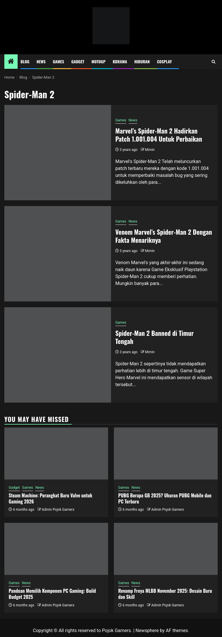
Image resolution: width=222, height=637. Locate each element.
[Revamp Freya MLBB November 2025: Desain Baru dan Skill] (166, 549)
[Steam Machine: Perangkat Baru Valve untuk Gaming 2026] (56, 453)
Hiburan (142, 61)
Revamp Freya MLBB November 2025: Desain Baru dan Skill (165, 593)
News (41, 61)
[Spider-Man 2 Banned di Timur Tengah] (57, 355)
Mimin (150, 150)
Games (58, 61)
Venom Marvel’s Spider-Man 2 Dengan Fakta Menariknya (163, 236)
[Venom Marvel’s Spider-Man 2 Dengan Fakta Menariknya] (57, 253)
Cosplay (164, 61)
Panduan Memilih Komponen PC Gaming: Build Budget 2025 (52, 593)
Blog (25, 61)
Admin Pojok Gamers (58, 510)
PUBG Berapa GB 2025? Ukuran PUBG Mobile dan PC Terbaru (164, 498)
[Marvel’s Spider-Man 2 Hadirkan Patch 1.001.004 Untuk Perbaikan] (57, 152)
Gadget (77, 61)
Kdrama (120, 61)
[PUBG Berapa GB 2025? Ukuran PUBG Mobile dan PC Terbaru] (166, 453)
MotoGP (99, 61)
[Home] (11, 62)
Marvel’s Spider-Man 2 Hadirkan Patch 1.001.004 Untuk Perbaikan (158, 135)
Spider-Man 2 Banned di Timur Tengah (154, 337)
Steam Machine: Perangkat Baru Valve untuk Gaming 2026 (50, 498)
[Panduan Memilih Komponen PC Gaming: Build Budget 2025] (56, 549)
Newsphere (147, 630)
